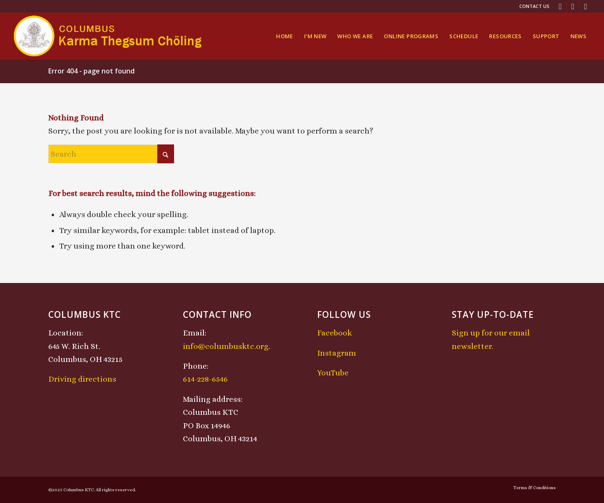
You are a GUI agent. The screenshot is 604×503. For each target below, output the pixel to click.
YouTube (333, 372)
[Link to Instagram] (573, 6)
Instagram (336, 352)
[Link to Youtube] (585, 6)
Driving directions (82, 379)
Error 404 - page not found (91, 71)
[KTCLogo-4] (108, 36)
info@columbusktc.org (225, 346)
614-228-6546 (205, 379)
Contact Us (534, 6)
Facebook (334, 332)
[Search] (111, 153)
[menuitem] (532, 6)
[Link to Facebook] (560, 6)
